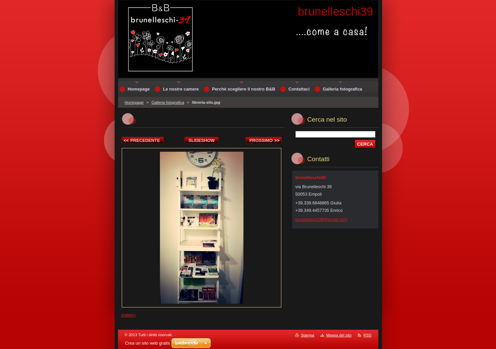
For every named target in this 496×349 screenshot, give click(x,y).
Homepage (134, 102)
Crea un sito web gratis (147, 343)
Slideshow (201, 140)
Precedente (142, 140)
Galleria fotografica (167, 102)
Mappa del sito (339, 335)
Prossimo (265, 140)
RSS (367, 335)
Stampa (307, 335)
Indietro (128, 315)
